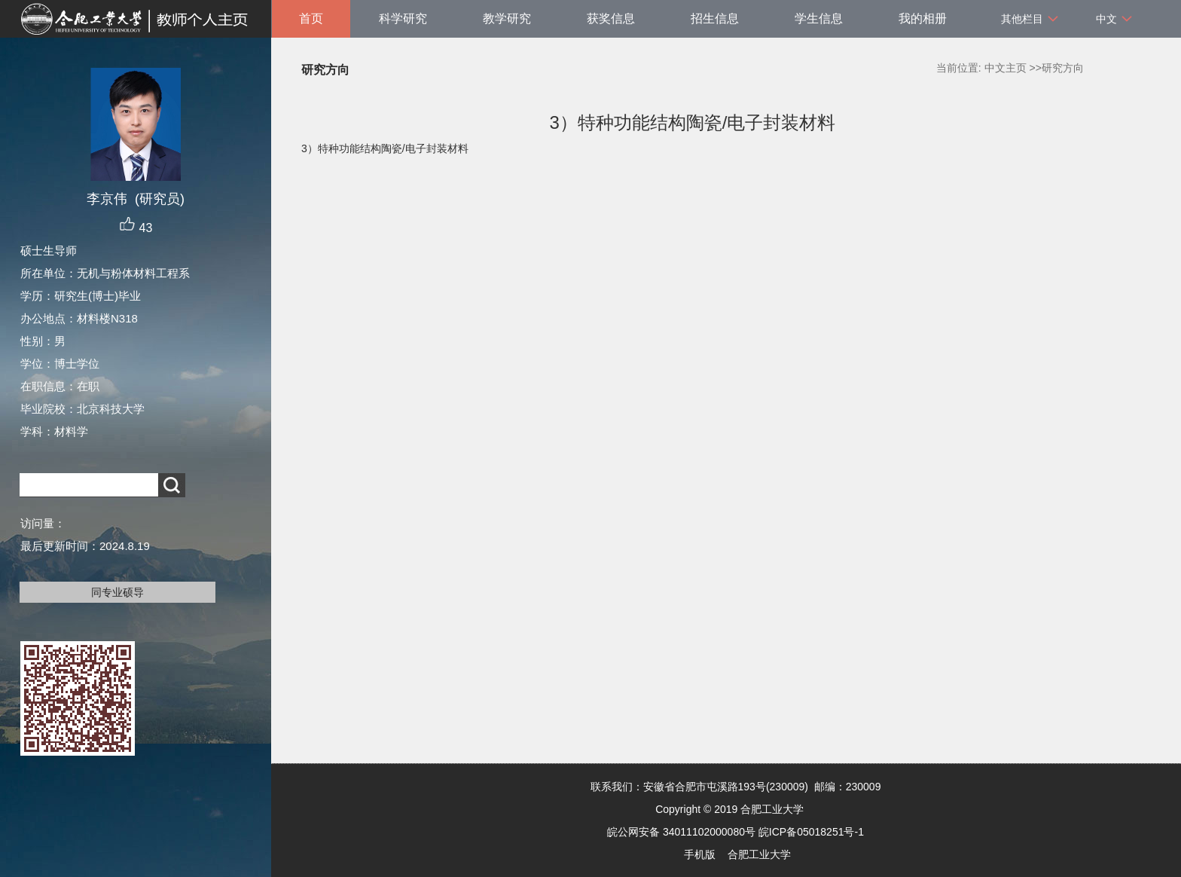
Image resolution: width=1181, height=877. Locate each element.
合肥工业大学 (759, 854)
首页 (311, 18)
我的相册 (923, 18)
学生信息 (819, 18)
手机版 (700, 854)
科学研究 (403, 18)
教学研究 (507, 18)
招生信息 (715, 18)
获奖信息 (611, 18)
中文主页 (1005, 68)
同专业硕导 (117, 592)
